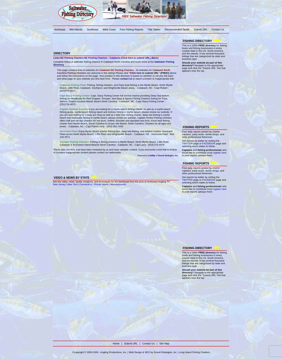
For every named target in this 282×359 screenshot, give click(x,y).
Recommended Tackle (177, 29)
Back (155, 58)
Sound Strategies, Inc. (168, 155)
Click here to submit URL (135, 58)
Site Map (164, 343)
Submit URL (200, 29)
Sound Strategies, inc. (165, 352)
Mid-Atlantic (76, 29)
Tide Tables (154, 29)
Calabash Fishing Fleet (73, 85)
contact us (126, 78)
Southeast (92, 29)
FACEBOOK (208, 143)
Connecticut (85, 184)
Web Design (135, 352)
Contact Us (218, 29)
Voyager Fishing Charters (74, 142)
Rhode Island (101, 184)
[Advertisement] (95, 40)
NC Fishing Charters (72, 58)
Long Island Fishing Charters (194, 352)
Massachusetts (118, 184)
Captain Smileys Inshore (74, 109)
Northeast (59, 29)
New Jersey (59, 184)
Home (116, 343)
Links (56, 58)
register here (219, 152)
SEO (147, 352)
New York (72, 184)
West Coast (109, 29)
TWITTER (187, 143)
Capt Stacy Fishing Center (75, 95)
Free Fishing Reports (131, 29)
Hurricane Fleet (68, 131)
